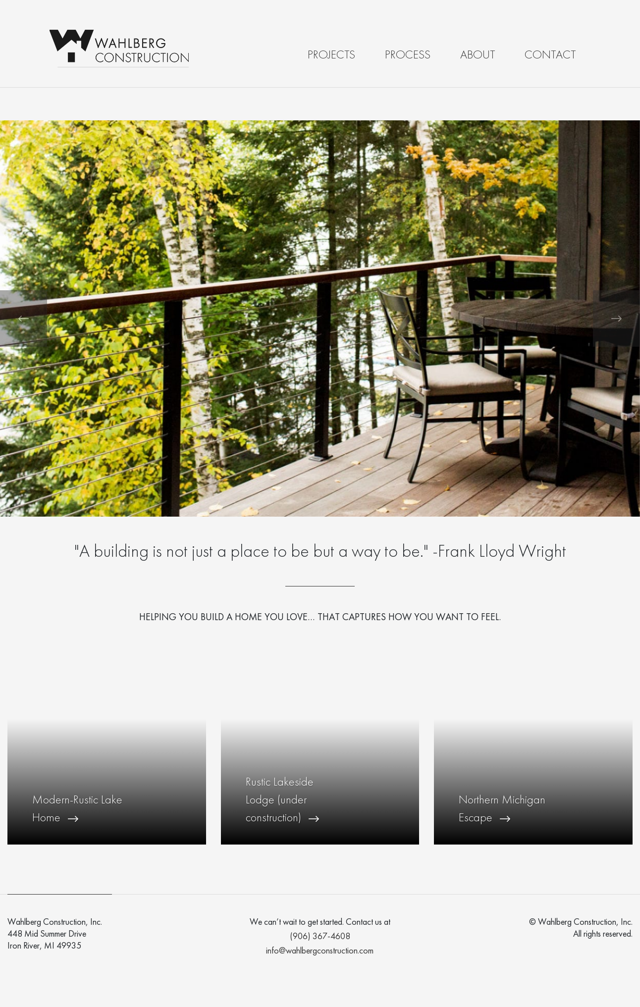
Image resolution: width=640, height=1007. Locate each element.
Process (407, 55)
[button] (23, 318)
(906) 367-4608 (320, 936)
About (477, 55)
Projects (331, 55)
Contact (550, 55)
